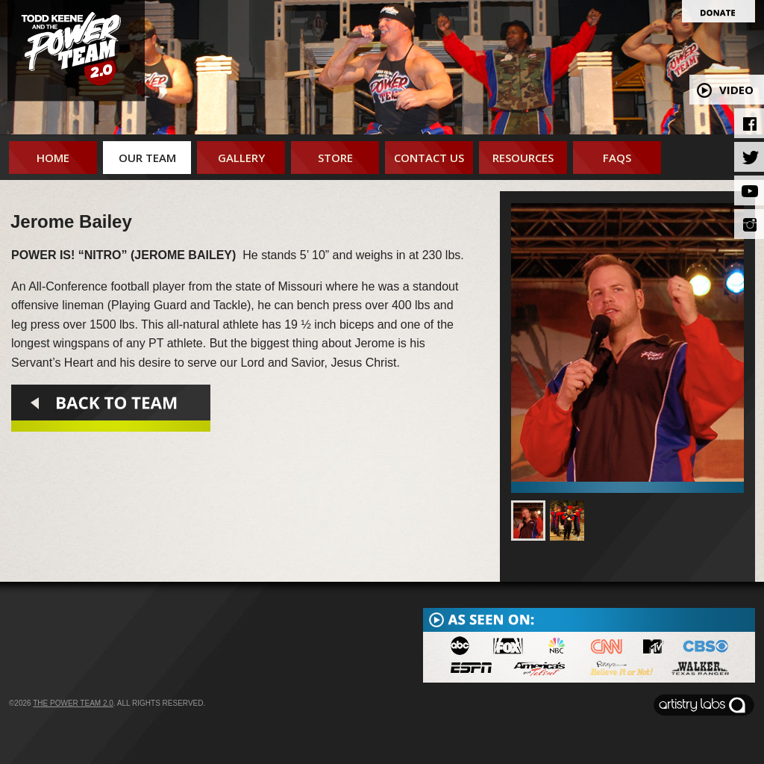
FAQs (617, 157)
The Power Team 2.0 (73, 703)
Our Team (147, 157)
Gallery (241, 157)
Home (53, 157)
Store (335, 157)
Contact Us (429, 157)
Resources (523, 157)
